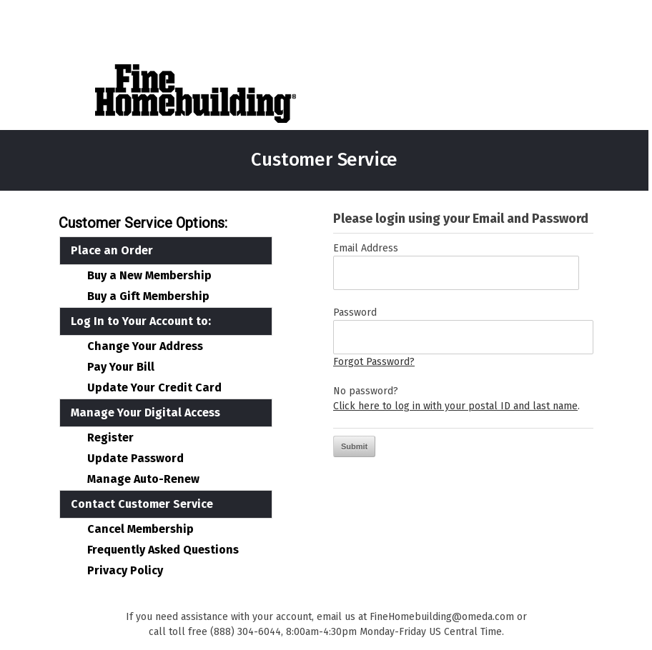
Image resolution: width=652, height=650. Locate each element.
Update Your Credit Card (154, 387)
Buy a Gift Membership (148, 296)
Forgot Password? (374, 362)
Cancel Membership (140, 529)
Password (355, 312)
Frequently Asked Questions (163, 550)
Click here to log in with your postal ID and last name (455, 406)
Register (110, 437)
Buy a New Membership (149, 275)
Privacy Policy (125, 570)
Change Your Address (145, 346)
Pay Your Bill (120, 367)
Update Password (135, 458)
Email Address (365, 248)
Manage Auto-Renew (143, 479)
